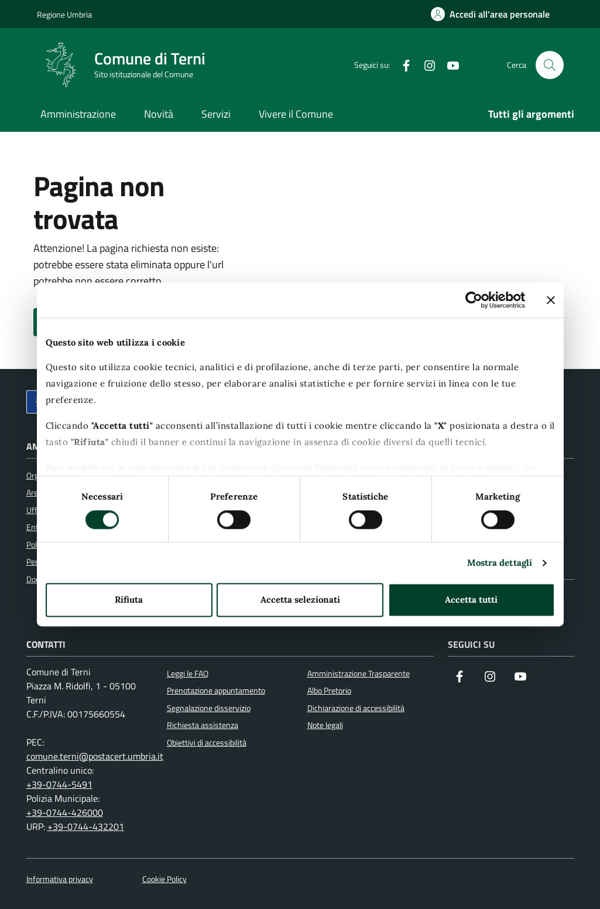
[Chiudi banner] (551, 300)
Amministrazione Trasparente (358, 673)
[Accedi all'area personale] (490, 14)
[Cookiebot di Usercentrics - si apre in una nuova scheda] (474, 300)
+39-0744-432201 (85, 826)
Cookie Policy (164, 879)
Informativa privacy (59, 879)
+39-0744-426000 (64, 812)
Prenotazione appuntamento (216, 690)
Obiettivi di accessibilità (206, 742)
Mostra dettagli (500, 562)
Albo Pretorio (329, 690)
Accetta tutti (471, 600)
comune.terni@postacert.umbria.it (94, 756)
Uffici (35, 510)
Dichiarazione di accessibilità (355, 708)
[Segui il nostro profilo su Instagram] (490, 678)
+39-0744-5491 (59, 784)
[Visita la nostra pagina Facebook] (459, 678)
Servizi (216, 114)
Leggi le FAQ (187, 673)
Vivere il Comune (296, 114)
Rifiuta (129, 600)
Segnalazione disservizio (209, 708)
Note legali (325, 725)
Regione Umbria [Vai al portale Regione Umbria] (64, 14)
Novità (158, 114)
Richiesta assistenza (202, 725)
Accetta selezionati (300, 600)
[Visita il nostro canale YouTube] (520, 678)
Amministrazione (78, 114)
